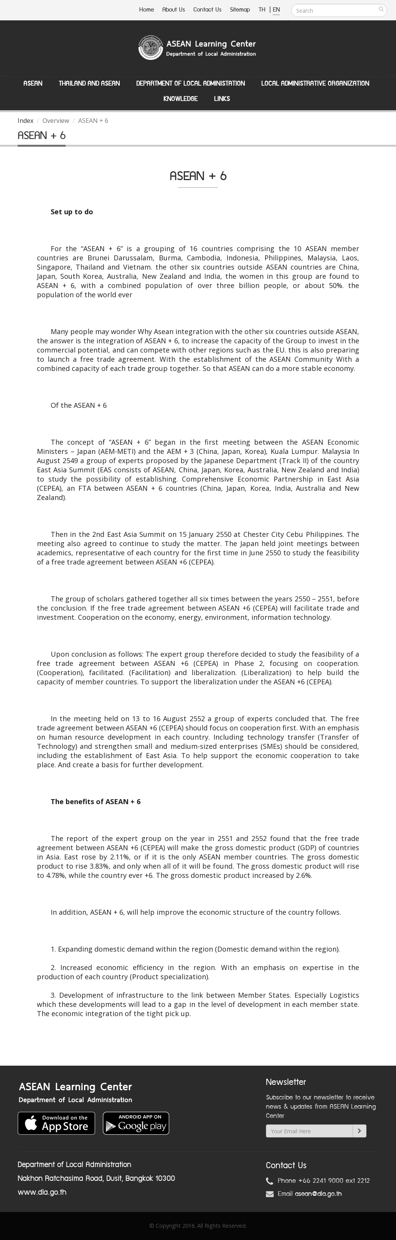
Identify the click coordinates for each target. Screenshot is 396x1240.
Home (146, 10)
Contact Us (207, 10)
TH (263, 10)
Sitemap (240, 10)
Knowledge (180, 99)
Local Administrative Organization (315, 83)
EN (276, 10)
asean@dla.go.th (318, 1194)
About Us (173, 10)
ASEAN (32, 83)
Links (222, 99)
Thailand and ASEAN (89, 83)
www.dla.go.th (42, 1192)
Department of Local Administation (190, 83)
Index (25, 120)
